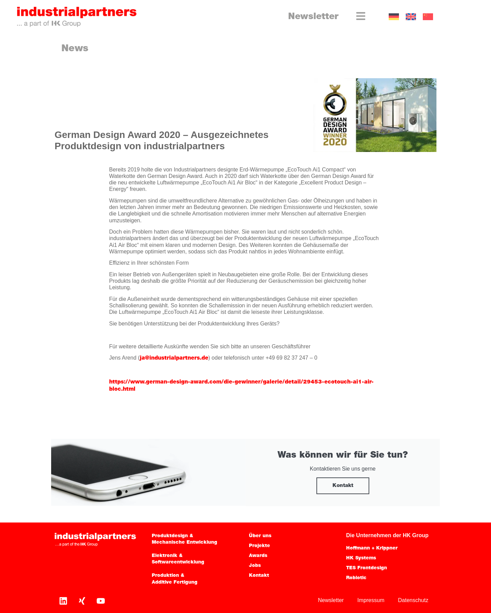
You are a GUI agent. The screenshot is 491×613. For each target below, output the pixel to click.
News (74, 49)
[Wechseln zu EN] (410, 17)
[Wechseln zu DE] (393, 17)
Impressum (370, 600)
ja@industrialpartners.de (174, 358)
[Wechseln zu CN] (427, 17)
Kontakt (342, 485)
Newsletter (313, 17)
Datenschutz (413, 600)
